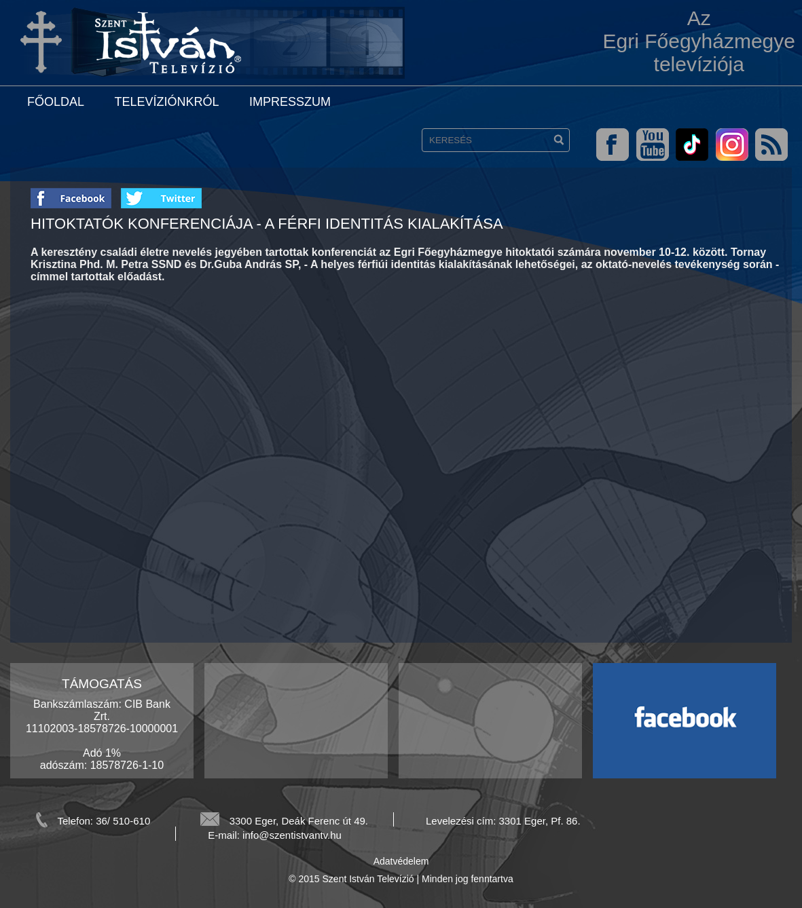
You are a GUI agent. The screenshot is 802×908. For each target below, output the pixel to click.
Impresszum (290, 102)
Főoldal (55, 102)
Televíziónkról (166, 102)
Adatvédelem (401, 861)
